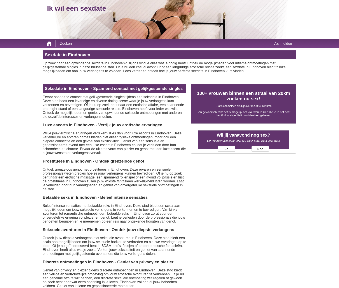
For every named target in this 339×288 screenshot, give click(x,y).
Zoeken (66, 43)
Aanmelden (283, 43)
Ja (226, 149)
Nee (260, 149)
